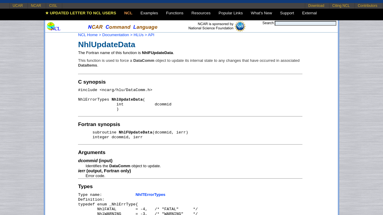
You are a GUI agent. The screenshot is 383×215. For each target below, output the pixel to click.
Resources (201, 13)
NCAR (36, 6)
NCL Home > (89, 35)
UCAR (18, 6)
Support (287, 13)
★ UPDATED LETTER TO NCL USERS (80, 13)
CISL (53, 6)
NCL (128, 13)
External (309, 13)
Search (268, 23)
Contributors (367, 6)
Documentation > (117, 35)
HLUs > (140, 35)
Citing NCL (341, 6)
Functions (174, 13)
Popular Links (231, 13)
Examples (149, 13)
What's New (261, 13)
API (151, 35)
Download (316, 6)
